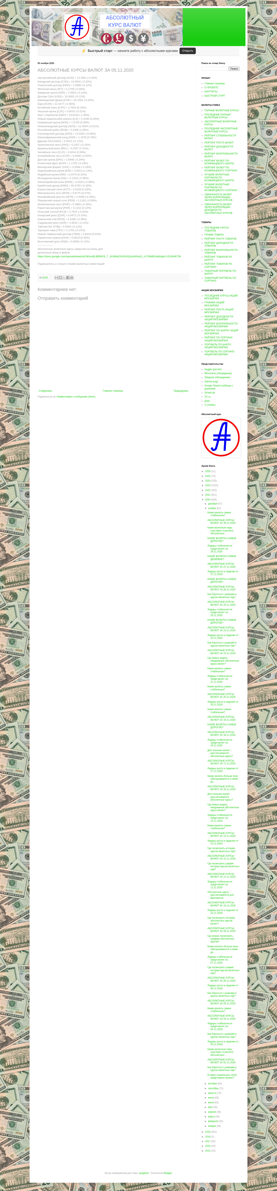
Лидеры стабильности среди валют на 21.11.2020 (219, 679)
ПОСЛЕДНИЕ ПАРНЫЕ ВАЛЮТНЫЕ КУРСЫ (217, 116)
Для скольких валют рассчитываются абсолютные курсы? (220, 753)
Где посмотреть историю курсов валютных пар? (221, 849)
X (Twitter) (209, 405)
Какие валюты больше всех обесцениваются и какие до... (222, 779)
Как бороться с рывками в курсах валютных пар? (221, 595)
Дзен (207, 400)
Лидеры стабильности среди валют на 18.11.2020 (219, 742)
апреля (212, 1112)
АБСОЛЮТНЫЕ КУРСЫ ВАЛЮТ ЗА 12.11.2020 (221, 857)
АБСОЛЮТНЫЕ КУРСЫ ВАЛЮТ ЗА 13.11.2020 (221, 834)
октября (212, 1083)
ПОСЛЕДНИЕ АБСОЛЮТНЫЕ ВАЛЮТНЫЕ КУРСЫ (221, 130)
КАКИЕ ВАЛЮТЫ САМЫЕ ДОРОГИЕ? (221, 539)
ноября (212, 508)
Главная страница (113, 390)
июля (211, 1097)
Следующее (45, 390)
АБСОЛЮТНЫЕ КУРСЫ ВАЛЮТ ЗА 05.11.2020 (221, 1002)
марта (211, 1116)
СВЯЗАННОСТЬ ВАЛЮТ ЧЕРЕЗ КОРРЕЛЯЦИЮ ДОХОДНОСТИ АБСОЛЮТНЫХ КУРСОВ (218, 208)
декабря (213, 503)
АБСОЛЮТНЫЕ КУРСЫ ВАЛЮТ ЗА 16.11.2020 (221, 788)
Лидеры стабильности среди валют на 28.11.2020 (219, 548)
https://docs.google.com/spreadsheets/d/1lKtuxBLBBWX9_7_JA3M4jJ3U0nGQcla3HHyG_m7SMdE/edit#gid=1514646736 (109, 256)
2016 (208, 1146)
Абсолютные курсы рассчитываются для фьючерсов (220, 895)
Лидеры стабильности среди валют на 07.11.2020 (219, 959)
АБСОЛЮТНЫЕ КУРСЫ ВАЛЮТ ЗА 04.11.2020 (221, 1017)
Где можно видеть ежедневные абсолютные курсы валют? (223, 661)
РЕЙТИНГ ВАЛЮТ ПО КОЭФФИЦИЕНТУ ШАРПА (219, 162)
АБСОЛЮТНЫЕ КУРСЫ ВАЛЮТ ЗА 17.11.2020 (221, 762)
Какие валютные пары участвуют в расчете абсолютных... (220, 530)
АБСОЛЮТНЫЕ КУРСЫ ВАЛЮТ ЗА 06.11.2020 (221, 979)
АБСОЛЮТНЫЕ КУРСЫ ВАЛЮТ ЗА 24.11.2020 (221, 629)
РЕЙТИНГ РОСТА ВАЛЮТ (219, 142)
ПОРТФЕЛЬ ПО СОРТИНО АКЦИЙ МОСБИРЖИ (219, 353)
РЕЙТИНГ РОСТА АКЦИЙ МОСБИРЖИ (218, 311)
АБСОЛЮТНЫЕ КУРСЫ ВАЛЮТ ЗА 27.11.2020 (221, 565)
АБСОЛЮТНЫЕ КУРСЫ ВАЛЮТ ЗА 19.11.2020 (221, 718)
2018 (208, 1136)
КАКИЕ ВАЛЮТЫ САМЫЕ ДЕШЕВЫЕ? (221, 557)
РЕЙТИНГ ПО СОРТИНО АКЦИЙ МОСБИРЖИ (218, 339)
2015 (208, 1150)
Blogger (168, 1173)
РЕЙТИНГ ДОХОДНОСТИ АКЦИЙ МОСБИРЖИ (218, 318)
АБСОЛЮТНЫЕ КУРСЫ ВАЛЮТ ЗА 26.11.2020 (221, 588)
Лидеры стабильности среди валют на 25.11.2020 (219, 612)
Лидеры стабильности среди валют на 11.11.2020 (219, 884)
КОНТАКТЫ (210, 91)
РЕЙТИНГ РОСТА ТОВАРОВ (220, 238)
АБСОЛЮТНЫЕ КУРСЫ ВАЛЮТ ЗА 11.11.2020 (221, 875)
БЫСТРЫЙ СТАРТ (214, 95)
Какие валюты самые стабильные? (219, 514)
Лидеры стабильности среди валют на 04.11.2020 (219, 1026)
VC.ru (207, 396)
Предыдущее (181, 390)
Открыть (187, 50)
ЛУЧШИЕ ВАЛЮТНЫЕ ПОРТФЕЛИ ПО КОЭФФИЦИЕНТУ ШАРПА (219, 177)
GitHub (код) (211, 381)
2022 (208, 490)
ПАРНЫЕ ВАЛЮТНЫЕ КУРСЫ (221, 110)
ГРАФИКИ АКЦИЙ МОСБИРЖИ (214, 304)
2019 (208, 1131)
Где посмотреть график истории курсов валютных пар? (223, 866)
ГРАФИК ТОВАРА (214, 234)
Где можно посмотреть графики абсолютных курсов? (220, 939)
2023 (208, 485)
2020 (208, 499)
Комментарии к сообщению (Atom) (76, 396)
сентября (213, 1088)
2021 (208, 494)
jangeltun (144, 1173)
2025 (208, 476)
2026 (208, 471)
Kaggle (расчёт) (213, 369)
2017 (208, 1141)
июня (211, 1102)
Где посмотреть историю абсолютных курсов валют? (221, 920)
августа (212, 1093)
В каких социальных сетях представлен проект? (222, 1076)
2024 (208, 480)
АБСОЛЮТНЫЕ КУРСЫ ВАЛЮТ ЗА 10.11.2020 (221, 904)
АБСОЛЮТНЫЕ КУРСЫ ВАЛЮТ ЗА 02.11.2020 (221, 1061)
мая (210, 1107)
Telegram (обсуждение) (217, 377)
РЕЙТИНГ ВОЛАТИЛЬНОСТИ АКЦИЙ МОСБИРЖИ (221, 325)
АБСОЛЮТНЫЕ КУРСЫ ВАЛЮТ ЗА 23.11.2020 (221, 652)
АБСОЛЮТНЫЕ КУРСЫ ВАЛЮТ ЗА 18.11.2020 (221, 733)
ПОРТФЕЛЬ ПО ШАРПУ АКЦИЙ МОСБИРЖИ (217, 346)
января (212, 1126)
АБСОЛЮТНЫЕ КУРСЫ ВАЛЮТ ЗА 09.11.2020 (221, 930)
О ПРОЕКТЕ (211, 87)
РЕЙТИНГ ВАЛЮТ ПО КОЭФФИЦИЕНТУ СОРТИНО (220, 169)
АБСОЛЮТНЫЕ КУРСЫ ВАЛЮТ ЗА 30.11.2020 (221, 521)
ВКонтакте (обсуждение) (218, 373)
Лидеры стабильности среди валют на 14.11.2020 (219, 818)
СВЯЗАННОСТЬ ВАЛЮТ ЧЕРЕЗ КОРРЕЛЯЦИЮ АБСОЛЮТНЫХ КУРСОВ (218, 197)
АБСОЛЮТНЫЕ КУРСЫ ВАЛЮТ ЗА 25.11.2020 (221, 603)
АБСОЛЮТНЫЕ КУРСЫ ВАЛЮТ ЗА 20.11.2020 (221, 695)
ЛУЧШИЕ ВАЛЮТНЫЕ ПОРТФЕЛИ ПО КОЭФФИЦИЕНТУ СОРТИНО (220, 187)
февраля (213, 1121)
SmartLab (209, 392)
